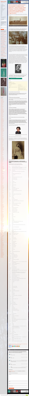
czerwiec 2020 (2, 152)
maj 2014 (1, 210)
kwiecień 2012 (2, 230)
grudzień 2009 (2, 252)
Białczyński (3, 1)
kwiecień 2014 (2, 211)
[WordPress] (17, 346)
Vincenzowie (19, 344)
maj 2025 (1, 105)
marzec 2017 (2, 183)
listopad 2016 (2, 186)
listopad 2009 (2, 253)
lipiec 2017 (2, 180)
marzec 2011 (2, 240)
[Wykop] (10, 346)
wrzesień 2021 (2, 140)
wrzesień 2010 (2, 245)
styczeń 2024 (2, 118)
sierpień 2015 (2, 198)
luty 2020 (1, 155)
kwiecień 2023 (2, 125)
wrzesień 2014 (2, 207)
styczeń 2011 (2, 242)
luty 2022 (1, 136)
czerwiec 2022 (2, 133)
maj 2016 (1, 191)
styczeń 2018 (2, 175)
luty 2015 (1, 203)
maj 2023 (1, 124)
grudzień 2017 (2, 176)
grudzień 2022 (2, 128)
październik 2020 (2, 149)
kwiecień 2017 (2, 182)
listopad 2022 (2, 129)
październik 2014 (2, 206)
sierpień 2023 (2, 122)
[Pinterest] (12, 346)
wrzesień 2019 (2, 159)
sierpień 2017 (2, 179)
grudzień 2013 (2, 214)
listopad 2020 (2, 148)
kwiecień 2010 (2, 249)
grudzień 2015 (2, 195)
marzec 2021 (2, 145)
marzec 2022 (2, 135)
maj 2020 (1, 153)
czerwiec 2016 (2, 190)
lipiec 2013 (2, 218)
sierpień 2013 (2, 217)
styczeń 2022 (2, 137)
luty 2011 (1, 241)
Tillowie (14, 344)
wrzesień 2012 (2, 226)
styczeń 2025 (2, 108)
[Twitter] (11, 346)
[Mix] (16, 346)
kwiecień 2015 (2, 201)
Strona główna (2, 4)
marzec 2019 (2, 164)
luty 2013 (1, 222)
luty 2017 (1, 184)
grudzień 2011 (2, 233)
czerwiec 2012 (2, 228)
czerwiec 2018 (2, 171)
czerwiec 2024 (2, 114)
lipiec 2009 (2, 256)
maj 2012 (1, 229)
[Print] (18, 346)
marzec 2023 (2, 126)
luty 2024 (1, 117)
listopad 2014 (2, 205)
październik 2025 (2, 101)
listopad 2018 (2, 167)
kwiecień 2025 (2, 106)
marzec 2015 (2, 202)
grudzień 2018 (2, 166)
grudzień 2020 (2, 147)
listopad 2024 (2, 110)
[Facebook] (9, 346)
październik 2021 (2, 139)
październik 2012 (2, 225)
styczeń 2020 (2, 156)
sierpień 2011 (2, 236)
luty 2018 (1, 174)
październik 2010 (2, 244)
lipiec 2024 (2, 113)
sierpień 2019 (2, 160)
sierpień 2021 (2, 141)
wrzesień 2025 (2, 102)
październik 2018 (2, 168)
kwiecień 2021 (2, 144)
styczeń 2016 (2, 194)
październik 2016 (2, 187)
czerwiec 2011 (2, 238)
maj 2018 (1, 172)
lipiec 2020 (2, 151)
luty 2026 (1, 98)
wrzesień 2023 (2, 121)
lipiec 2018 (2, 170)
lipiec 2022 (2, 132)
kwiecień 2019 (2, 163)
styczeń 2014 (2, 213)
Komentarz (10, 374)
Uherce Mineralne (16, 344)
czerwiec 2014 (2, 209)
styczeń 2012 (2, 232)
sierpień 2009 (2, 255)
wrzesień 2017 (2, 178)
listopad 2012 (2, 224)
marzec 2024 (2, 116)
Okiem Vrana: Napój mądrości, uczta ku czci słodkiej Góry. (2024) (3, 37)
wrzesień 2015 (2, 197)
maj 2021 (1, 143)
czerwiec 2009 (2, 257)
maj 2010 (1, 248)
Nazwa (9, 381)
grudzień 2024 (2, 109)
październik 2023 (2, 120)
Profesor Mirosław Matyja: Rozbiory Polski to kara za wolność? (3, 33)
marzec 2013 (2, 221)
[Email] (19, 346)
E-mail (9, 383)
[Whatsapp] (13, 346)
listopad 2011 (2, 234)
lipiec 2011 (2, 237)
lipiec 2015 (2, 199)
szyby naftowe (11, 344)
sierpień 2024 (2, 112)
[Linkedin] (14, 346)
